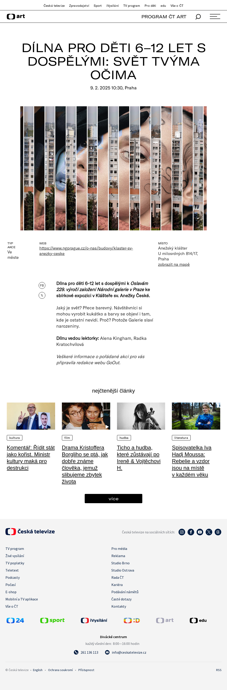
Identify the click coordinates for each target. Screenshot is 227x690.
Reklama (118, 555)
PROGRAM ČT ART (163, 16)
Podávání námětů (124, 592)
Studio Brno (120, 563)
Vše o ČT (177, 6)
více (114, 498)
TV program (131, 6)
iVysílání (112, 6)
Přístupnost (86, 670)
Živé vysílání (14, 555)
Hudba (124, 438)
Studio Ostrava (122, 570)
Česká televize (54, 6)
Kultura (14, 438)
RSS (219, 670)
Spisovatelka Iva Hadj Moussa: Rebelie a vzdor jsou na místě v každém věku (191, 461)
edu (163, 6)
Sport (98, 6)
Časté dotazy (121, 599)
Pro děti (150, 6)
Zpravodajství (79, 6)
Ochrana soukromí (60, 670)
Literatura (181, 438)
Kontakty (118, 606)
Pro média (119, 548)
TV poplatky (14, 563)
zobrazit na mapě (174, 264)
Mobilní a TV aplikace (21, 599)
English (37, 670)
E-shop (10, 592)
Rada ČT (117, 577)
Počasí (10, 584)
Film (67, 438)
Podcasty (12, 577)
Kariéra (117, 584)
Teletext (12, 570)
